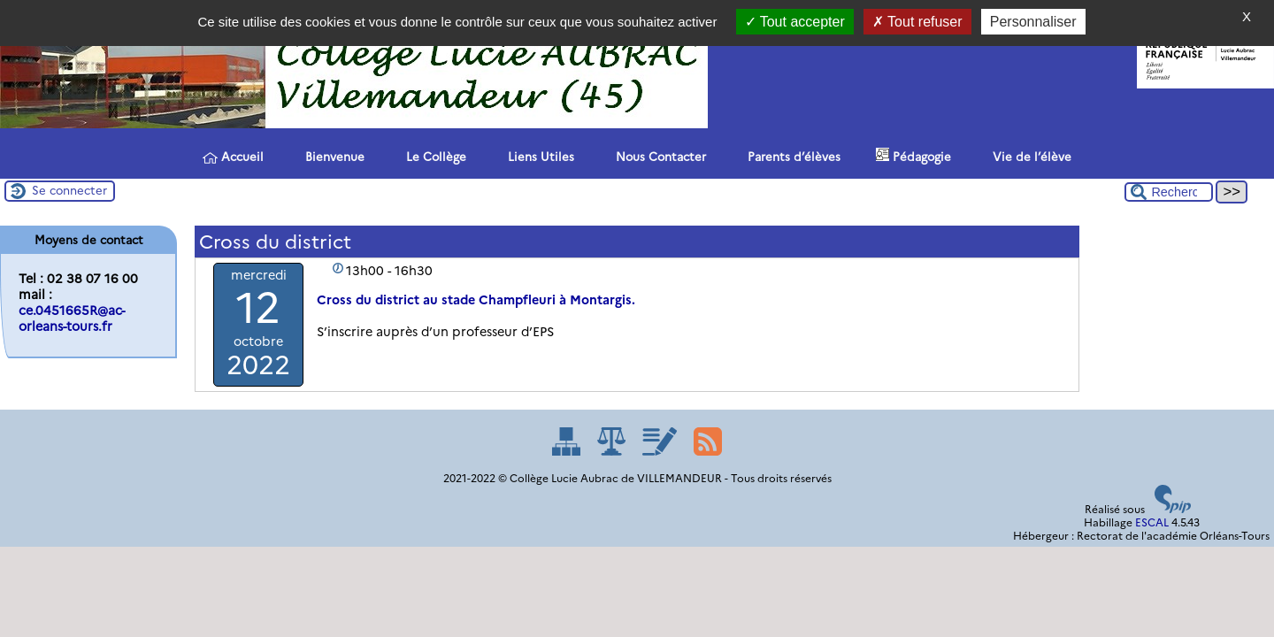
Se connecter (69, 190)
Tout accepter (795, 21)
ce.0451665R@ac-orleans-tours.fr (72, 318)
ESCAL (1152, 522)
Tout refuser (917, 21)
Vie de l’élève (1028, 156)
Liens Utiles (538, 156)
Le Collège (433, 156)
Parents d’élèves (790, 156)
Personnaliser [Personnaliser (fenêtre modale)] (1033, 21)
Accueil (233, 157)
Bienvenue (332, 156)
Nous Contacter (658, 156)
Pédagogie (913, 156)
